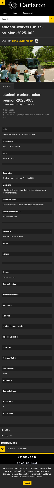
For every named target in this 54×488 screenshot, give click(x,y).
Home (15, 13)
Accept (27, 483)
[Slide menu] (2, 2)
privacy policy (36, 474)
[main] (27, 238)
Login (6, 430)
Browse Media (28, 13)
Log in (5, 13)
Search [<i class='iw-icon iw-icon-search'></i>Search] (52, 19)
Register (7, 435)
